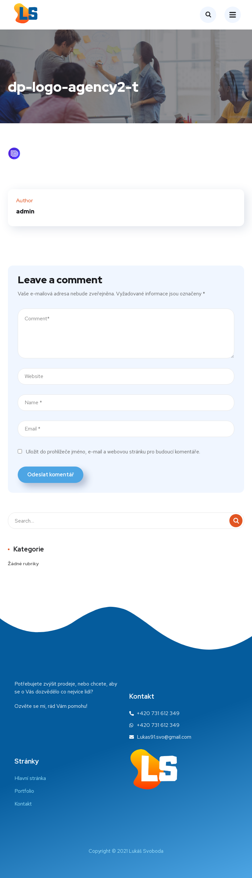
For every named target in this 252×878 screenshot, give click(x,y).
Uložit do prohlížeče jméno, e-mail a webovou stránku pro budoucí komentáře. (113, 451)
